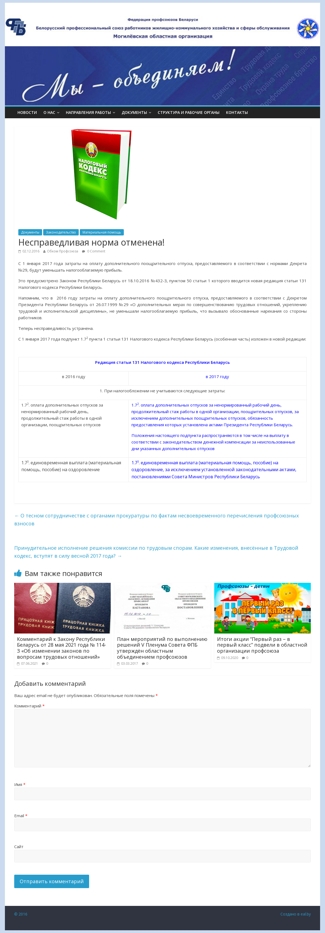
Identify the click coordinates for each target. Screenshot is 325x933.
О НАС (49, 112)
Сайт (19, 846)
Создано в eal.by (295, 914)
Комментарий (29, 706)
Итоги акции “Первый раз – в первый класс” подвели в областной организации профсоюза (262, 645)
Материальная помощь (102, 232)
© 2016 (20, 914)
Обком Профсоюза (62, 251)
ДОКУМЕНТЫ (134, 112)
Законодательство (61, 232)
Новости (27, 112)
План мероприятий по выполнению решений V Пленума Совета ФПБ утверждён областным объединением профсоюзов (162, 648)
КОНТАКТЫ (237, 112)
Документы (30, 232)
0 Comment (93, 251)
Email (20, 815)
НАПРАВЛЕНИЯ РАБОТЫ (88, 112)
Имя (19, 784)
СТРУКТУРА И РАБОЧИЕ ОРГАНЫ (188, 112)
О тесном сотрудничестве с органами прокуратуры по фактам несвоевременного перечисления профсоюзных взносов (156, 519)
